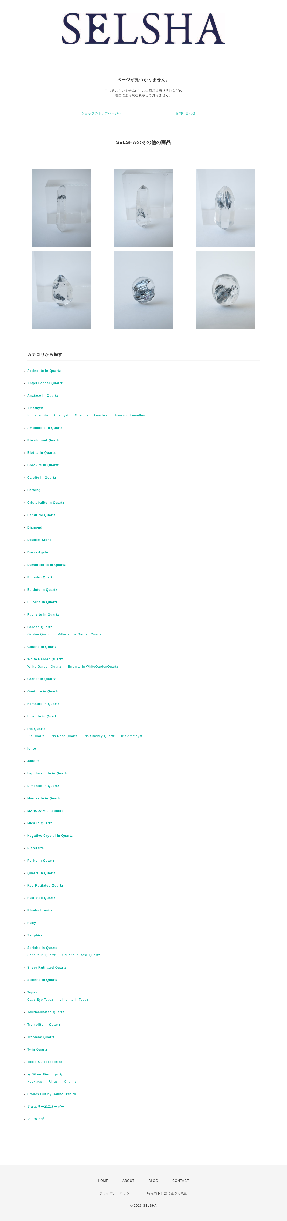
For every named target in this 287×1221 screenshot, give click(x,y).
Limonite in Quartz (43, 786)
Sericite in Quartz (42, 948)
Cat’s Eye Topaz (40, 1000)
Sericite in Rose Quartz (81, 955)
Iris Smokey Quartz (99, 736)
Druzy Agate (37, 552)
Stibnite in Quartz (42, 980)
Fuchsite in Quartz (43, 614)
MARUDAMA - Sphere (45, 811)
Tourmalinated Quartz (45, 1012)
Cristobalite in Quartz (45, 502)
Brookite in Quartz (43, 465)
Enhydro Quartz (40, 577)
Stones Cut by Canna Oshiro (51, 1094)
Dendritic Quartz (41, 515)
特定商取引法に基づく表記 (167, 1193)
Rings (53, 1081)
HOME (103, 1181)
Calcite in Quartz (41, 477)
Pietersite (35, 848)
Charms (70, 1081)
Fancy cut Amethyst (131, 415)
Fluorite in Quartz (42, 602)
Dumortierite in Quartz (46, 565)
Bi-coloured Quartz (43, 440)
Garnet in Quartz (41, 679)
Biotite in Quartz (41, 453)
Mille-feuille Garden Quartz (80, 634)
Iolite (31, 748)
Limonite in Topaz (74, 1000)
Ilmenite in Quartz (42, 716)
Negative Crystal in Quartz (50, 836)
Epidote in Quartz (42, 590)
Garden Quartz (39, 627)
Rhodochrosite (40, 910)
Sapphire (35, 935)
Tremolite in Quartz (43, 1024)
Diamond (34, 527)
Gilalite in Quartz (42, 647)
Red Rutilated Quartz (45, 885)
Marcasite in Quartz (44, 798)
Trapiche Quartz (41, 1037)
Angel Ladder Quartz (45, 383)
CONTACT (180, 1181)
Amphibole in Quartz (45, 428)
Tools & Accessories (45, 1062)
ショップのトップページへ (101, 113)
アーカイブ (35, 1119)
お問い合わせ (185, 113)
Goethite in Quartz (43, 691)
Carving (34, 490)
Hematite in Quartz (43, 704)
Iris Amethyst (131, 736)
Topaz (32, 992)
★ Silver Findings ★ (45, 1074)
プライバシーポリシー (116, 1193)
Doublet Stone (39, 540)
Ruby (31, 923)
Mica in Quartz (39, 823)
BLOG (153, 1181)
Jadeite (33, 761)
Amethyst (35, 408)
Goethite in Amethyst (92, 415)
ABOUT (128, 1181)
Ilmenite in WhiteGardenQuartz (93, 666)
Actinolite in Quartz (44, 371)
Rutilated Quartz (41, 898)
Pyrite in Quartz (40, 860)
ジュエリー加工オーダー (45, 1106)
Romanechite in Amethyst (48, 415)
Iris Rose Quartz (64, 736)
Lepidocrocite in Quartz (47, 773)
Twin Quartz (37, 1049)
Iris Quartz (36, 729)
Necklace (34, 1081)
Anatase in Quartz (42, 395)
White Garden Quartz (45, 659)
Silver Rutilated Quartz (47, 967)
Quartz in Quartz (41, 873)
